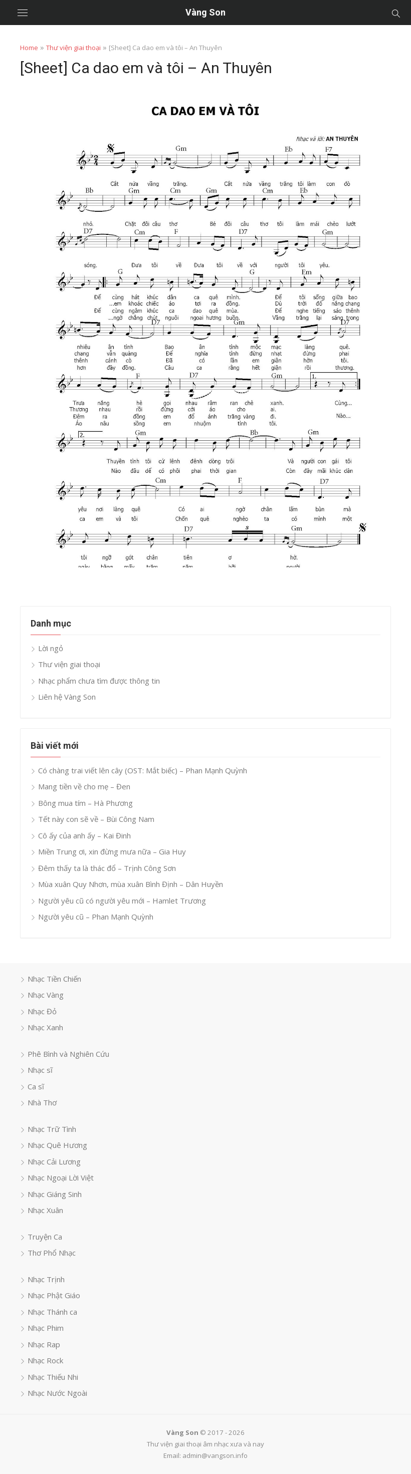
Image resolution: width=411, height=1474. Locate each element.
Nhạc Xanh (45, 1027)
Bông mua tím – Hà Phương (85, 803)
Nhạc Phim (46, 1328)
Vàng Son (205, 12)
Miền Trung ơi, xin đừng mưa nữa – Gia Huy (112, 851)
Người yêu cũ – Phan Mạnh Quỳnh (95, 917)
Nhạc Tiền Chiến (54, 979)
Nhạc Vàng (46, 995)
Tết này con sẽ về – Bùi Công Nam (96, 819)
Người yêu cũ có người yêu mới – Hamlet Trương (122, 901)
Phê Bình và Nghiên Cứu (68, 1054)
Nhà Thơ (42, 1102)
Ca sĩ (36, 1086)
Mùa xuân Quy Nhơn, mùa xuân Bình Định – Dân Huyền (130, 884)
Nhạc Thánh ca (52, 1312)
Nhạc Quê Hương (57, 1145)
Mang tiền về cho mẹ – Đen (84, 786)
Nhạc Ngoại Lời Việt (61, 1177)
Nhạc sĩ (40, 1070)
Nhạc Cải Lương (54, 1161)
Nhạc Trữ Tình (52, 1129)
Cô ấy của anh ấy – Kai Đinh (84, 835)
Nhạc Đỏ (42, 1011)
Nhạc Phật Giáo (54, 1295)
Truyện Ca (45, 1237)
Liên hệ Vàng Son (67, 697)
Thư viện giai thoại (73, 47)
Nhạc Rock (45, 1360)
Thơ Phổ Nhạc (52, 1253)
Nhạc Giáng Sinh (55, 1194)
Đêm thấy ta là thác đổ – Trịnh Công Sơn (107, 868)
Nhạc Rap (44, 1344)
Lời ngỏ (50, 648)
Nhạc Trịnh (46, 1279)
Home (29, 47)
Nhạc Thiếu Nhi (53, 1377)
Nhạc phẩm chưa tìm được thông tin (99, 681)
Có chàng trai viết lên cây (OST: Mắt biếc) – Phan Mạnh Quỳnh (142, 770)
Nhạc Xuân (45, 1210)
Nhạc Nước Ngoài (57, 1393)
